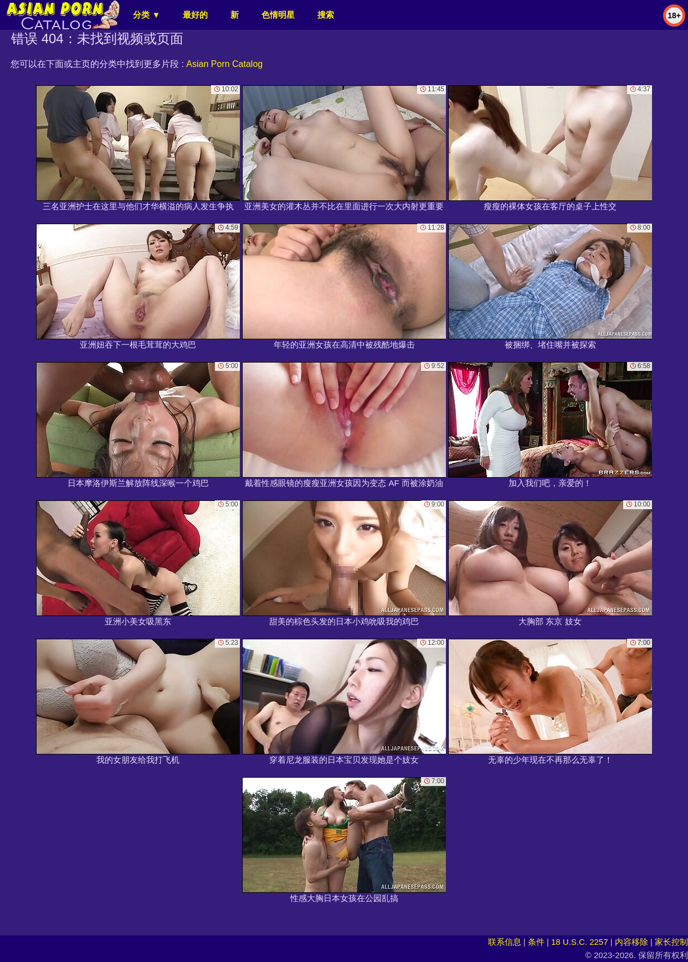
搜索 (325, 14)
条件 (536, 942)
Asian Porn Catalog (224, 64)
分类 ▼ (146, 14)
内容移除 (631, 942)
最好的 (195, 14)
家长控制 (671, 942)
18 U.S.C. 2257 (579, 942)
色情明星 (278, 14)
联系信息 (504, 942)
